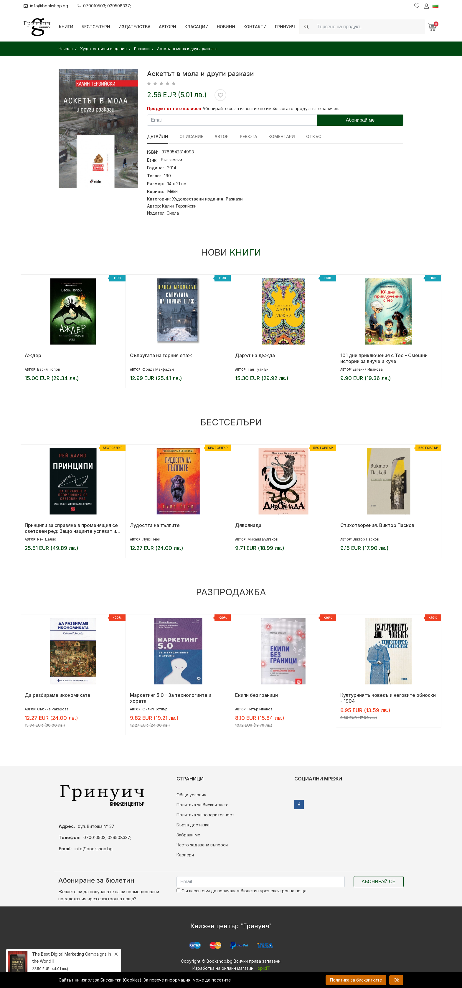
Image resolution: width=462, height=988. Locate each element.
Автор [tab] (221, 136)
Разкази (234, 198)
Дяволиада (248, 525)
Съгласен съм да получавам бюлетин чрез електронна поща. (241, 890)
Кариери (185, 854)
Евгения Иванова (368, 369)
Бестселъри (96, 26)
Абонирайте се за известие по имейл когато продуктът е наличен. (270, 108)
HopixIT (262, 968)
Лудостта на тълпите (155, 525)
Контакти (255, 26)
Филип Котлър (155, 709)
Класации (196, 26)
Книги (66, 26)
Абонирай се (378, 881)
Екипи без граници (256, 695)
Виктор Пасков (366, 539)
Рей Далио (46, 539)
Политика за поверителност (205, 814)
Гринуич (285, 26)
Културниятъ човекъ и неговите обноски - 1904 (388, 698)
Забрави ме (188, 834)
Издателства (134, 26)
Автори (167, 26)
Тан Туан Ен (258, 369)
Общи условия (191, 794)
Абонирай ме (360, 119)
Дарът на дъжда (255, 355)
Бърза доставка (192, 824)
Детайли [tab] (157, 136)
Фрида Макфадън (158, 369)
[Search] (369, 26)
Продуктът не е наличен (174, 108)
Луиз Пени (151, 539)
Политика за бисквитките (202, 804)
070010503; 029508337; (104, 5)
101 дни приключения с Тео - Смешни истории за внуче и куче (384, 358)
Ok (396, 979)
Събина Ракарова (53, 709)
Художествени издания (197, 198)
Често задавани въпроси (202, 844)
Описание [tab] (191, 136)
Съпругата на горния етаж (161, 355)
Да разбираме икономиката (57, 695)
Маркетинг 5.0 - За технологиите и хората (170, 698)
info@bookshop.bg (46, 5)
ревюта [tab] (248, 136)
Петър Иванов (260, 709)
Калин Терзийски (179, 205)
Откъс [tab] (313, 136)
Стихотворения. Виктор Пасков (377, 525)
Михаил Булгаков (263, 539)
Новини (226, 26)
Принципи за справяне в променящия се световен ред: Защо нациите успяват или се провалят (73, 528)
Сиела (172, 212)
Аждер (33, 355)
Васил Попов (48, 369)
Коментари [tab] (281, 136)
